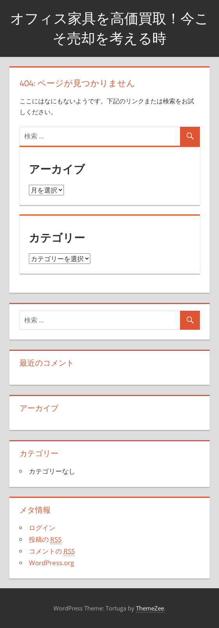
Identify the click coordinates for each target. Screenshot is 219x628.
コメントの (52, 551)
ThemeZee (150, 608)
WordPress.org (51, 562)
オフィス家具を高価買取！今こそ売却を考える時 (109, 27)
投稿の (45, 539)
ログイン (42, 527)
